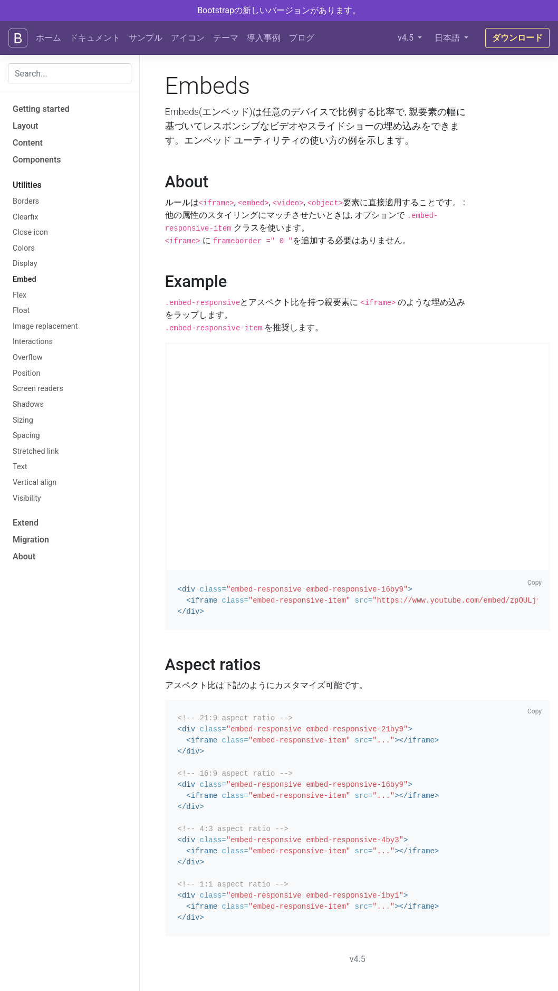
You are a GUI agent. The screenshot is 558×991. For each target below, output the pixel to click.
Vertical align (34, 482)
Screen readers (38, 388)
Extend (26, 523)
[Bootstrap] (17, 38)
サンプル (145, 38)
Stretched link (36, 451)
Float (21, 310)
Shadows (28, 404)
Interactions (33, 341)
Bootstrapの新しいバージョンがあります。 (279, 10)
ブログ (301, 38)
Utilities (27, 185)
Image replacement (45, 326)
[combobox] (69, 73)
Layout (25, 126)
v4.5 (407, 38)
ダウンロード (517, 38)
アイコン (188, 38)
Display (25, 263)
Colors (24, 248)
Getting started (41, 109)
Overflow (27, 357)
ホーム (48, 38)
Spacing (26, 435)
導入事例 (264, 38)
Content (28, 143)
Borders (26, 201)
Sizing (23, 420)
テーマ (225, 38)
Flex (19, 295)
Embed (24, 279)
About (24, 556)
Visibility (27, 498)
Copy (534, 582)
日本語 (448, 38)
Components (37, 160)
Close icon (30, 232)
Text (20, 466)
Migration (31, 540)
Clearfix (25, 217)
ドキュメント (95, 38)
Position (26, 373)
